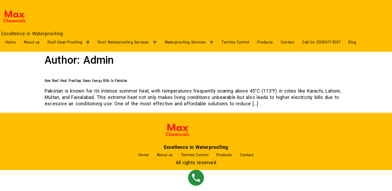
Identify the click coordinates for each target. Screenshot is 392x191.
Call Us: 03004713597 (321, 42)
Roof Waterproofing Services (123, 42)
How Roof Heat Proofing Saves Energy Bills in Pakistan (86, 80)
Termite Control (235, 42)
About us (32, 42)
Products (265, 42)
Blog (352, 42)
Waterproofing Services (185, 42)
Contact (287, 42)
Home (10, 42)
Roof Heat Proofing (65, 42)
